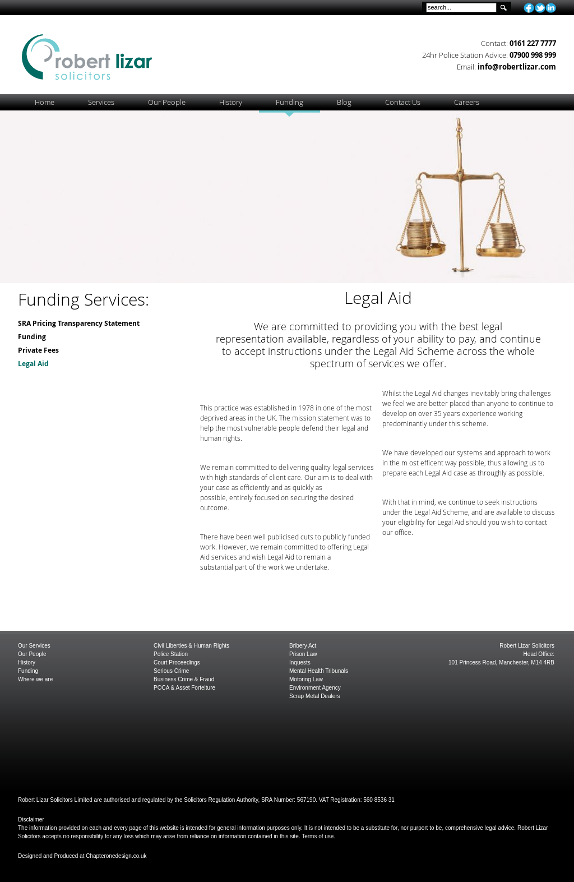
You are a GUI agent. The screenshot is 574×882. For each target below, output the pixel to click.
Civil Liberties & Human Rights (191, 646)
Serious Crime (171, 671)
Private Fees (38, 350)
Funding (32, 336)
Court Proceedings (177, 662)
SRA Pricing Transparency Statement (79, 323)
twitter (540, 8)
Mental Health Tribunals (318, 671)
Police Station (171, 654)
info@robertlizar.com (517, 67)
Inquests (300, 662)
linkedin (550, 8)
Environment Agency (315, 688)
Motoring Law (306, 679)
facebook (529, 8)
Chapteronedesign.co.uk (116, 856)
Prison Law (303, 654)
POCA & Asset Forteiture (184, 688)
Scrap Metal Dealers (314, 696)
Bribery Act (302, 646)
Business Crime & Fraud (184, 679)
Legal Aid (33, 363)
